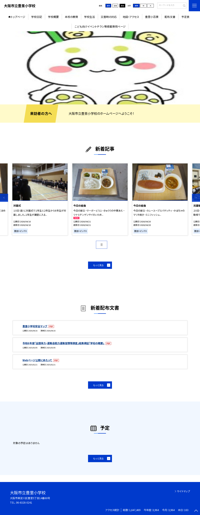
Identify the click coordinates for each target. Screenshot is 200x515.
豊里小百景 (152, 17)
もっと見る (98, 265)
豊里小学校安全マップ (35, 326)
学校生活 (89, 17)
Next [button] (196, 198)
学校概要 (53, 17)
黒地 (122, 5)
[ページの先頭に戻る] (196, 511)
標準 (136, 5)
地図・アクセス (131, 17)
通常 (108, 5)
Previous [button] (4, 198)
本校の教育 (71, 17)
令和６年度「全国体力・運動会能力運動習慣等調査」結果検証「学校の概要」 (63, 343)
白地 (115, 5)
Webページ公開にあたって (37, 360)
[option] (100, 67)
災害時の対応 (109, 17)
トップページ (18, 17)
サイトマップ (183, 491)
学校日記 (36, 17)
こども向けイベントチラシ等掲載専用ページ (100, 26)
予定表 (185, 17)
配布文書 (170, 17)
